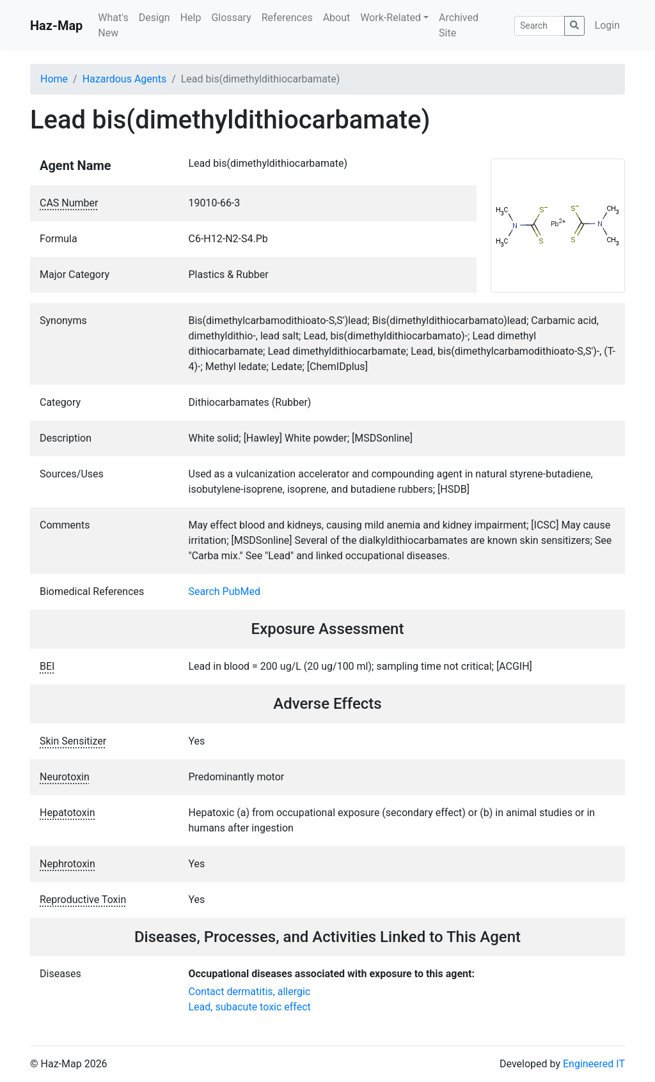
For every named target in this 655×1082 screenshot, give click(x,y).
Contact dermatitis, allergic (250, 991)
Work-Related (390, 18)
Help (190, 18)
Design (154, 18)
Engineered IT (594, 1064)
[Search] (539, 26)
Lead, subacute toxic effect (250, 1007)
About (337, 18)
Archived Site (458, 25)
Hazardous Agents (124, 79)
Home (54, 79)
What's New (113, 25)
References (287, 18)
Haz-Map (56, 25)
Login (607, 25)
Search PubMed (225, 591)
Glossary (231, 18)
